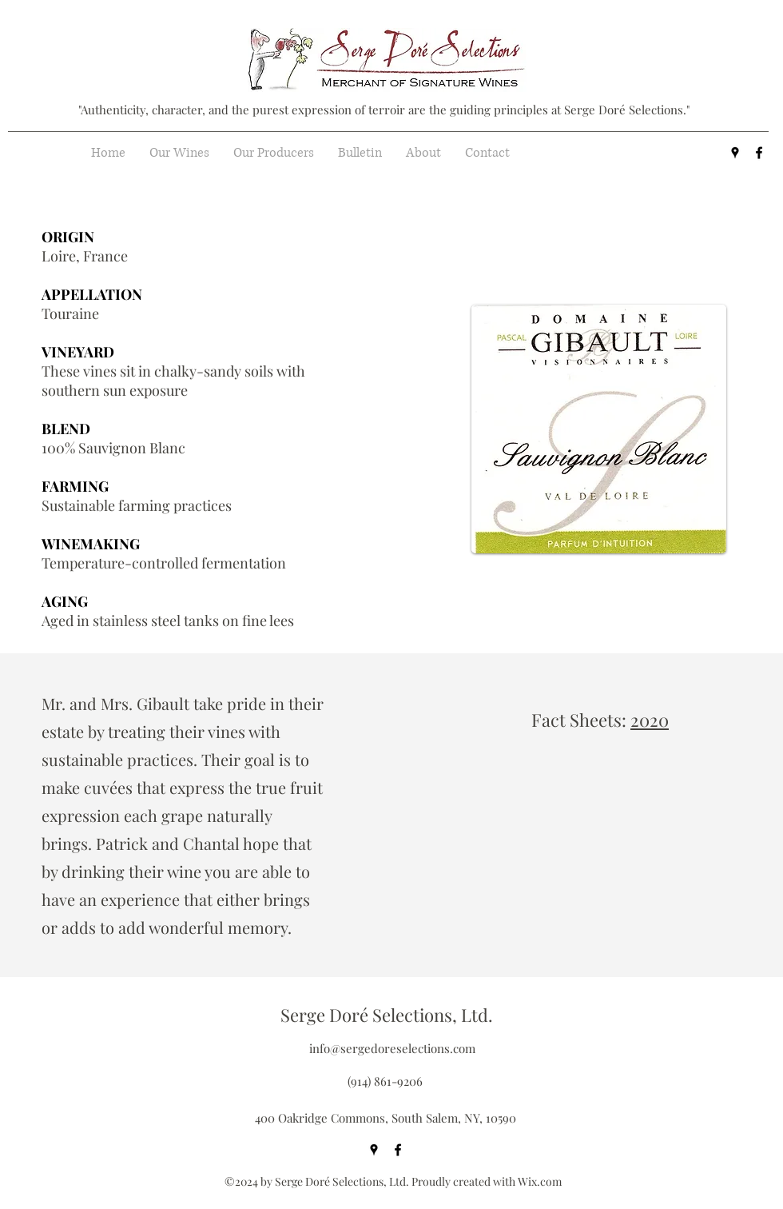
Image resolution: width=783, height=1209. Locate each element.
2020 (649, 720)
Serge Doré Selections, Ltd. (386, 1015)
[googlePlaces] (735, 153)
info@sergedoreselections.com (392, 1048)
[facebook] (759, 153)
